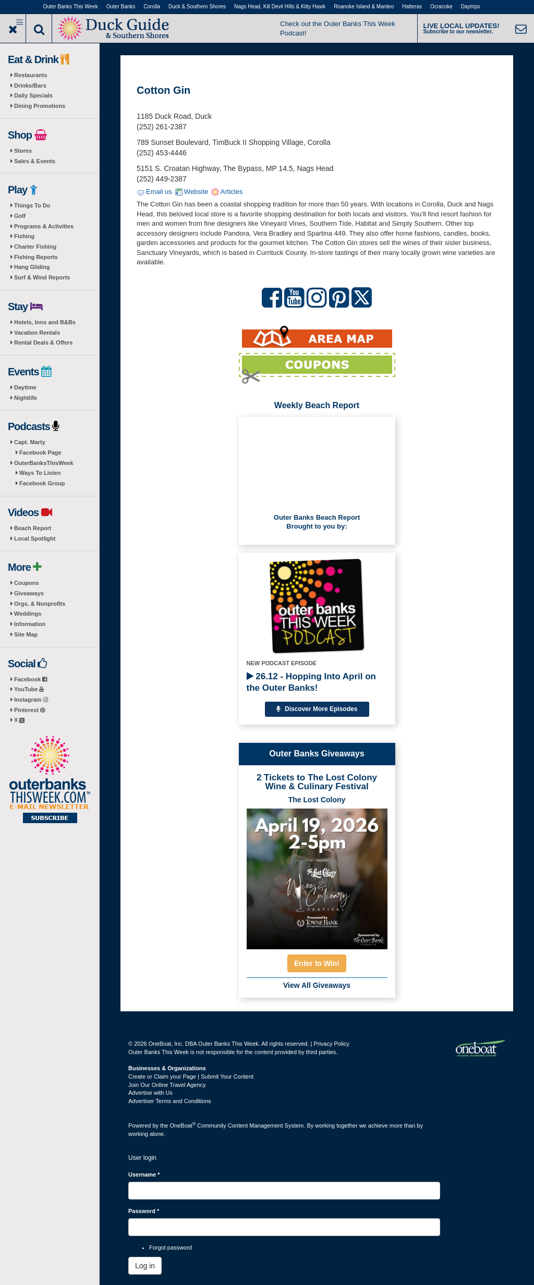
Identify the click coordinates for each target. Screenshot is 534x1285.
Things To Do (32, 205)
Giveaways (29, 593)
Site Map (26, 634)
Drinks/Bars (30, 85)
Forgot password (170, 1247)
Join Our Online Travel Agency (167, 1085)
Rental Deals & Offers (43, 342)
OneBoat (183, 1125)
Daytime (25, 387)
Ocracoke (441, 6)
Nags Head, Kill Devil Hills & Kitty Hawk (279, 6)
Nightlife (25, 398)
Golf (20, 216)
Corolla (151, 6)
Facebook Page (40, 452)
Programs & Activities (44, 226)
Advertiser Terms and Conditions (169, 1101)
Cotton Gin (163, 90)
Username (144, 1174)
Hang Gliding (32, 267)
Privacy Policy (331, 1044)
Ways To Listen (39, 473)
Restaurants (30, 75)
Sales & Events (34, 161)
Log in (145, 1266)
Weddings (27, 613)
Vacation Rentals (37, 332)
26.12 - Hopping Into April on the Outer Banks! (311, 682)
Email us (159, 191)
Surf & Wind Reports (42, 277)
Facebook (30, 679)
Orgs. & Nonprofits (39, 604)
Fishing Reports (36, 257)
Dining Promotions (39, 106)
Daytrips (470, 6)
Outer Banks (121, 6)
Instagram (31, 699)
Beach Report (33, 528)
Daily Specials (33, 95)
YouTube (29, 689)
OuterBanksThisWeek (44, 463)
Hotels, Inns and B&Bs (45, 322)
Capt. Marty (29, 442)
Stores (23, 151)
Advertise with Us (150, 1093)
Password (143, 1211)
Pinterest (29, 710)
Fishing (24, 236)
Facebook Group (42, 483)
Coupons (26, 583)
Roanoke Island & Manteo (364, 6)
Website (196, 191)
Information (30, 624)
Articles (232, 191)
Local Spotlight (34, 538)
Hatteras (412, 6)
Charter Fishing (35, 246)
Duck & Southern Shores (197, 6)
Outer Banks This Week (70, 6)
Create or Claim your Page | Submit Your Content (190, 1076)
